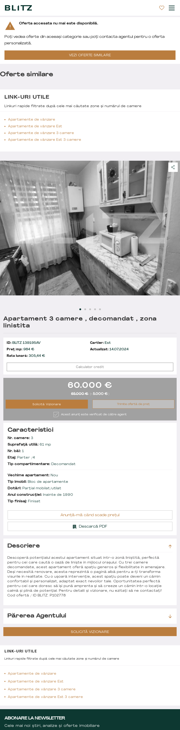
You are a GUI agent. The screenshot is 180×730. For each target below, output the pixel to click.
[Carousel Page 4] (95, 309)
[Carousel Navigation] (90, 228)
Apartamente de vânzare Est (35, 126)
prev (6, 228)
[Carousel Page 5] (100, 309)
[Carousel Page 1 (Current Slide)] (80, 309)
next (174, 228)
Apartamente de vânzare (31, 119)
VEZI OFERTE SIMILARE (90, 55)
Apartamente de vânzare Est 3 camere (44, 140)
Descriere (89, 546)
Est (100, 343)
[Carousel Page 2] (85, 309)
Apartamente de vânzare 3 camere (41, 133)
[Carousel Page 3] (90, 309)
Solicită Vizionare (47, 404)
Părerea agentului (89, 616)
